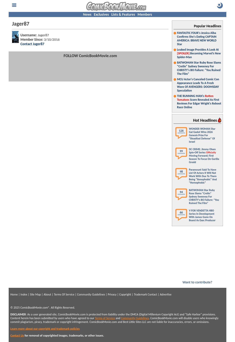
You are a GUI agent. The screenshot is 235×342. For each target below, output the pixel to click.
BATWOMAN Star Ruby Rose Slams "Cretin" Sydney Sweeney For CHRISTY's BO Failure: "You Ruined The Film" (199, 68)
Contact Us (17, 335)
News (87, 14)
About (47, 294)
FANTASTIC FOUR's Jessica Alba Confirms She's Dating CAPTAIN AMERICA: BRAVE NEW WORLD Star (196, 38)
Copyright (125, 294)
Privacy (112, 294)
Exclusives (101, 14)
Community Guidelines (91, 294)
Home (14, 294)
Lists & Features (123, 14)
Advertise (165, 294)
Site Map (35, 294)
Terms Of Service (64, 294)
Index (24, 294)
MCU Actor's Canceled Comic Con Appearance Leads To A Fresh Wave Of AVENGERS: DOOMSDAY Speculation (198, 84)
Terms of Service (105, 318)
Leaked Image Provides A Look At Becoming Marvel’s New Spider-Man (199, 53)
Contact (152, 294)
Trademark (140, 294)
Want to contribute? (197, 280)
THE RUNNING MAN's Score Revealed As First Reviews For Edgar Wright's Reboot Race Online (199, 101)
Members (145, 14)
